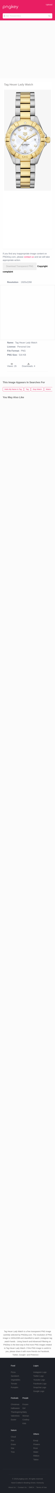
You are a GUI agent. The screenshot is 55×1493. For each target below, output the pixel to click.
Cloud (13, 1437)
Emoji (35, 1440)
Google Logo (38, 1391)
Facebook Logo (39, 1384)
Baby (24, 1412)
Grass (13, 1444)
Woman (25, 1416)
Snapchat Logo (39, 1387)
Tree (13, 1452)
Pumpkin (14, 1387)
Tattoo (35, 1459)
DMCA (31, 1487)
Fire (12, 1440)
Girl (23, 1408)
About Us (11, 1487)
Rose (35, 1448)
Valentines (15, 1416)
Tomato (14, 1384)
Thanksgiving (16, 1412)
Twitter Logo (38, 1376)
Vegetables (15, 1380)
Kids (24, 1423)
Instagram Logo (39, 1372)
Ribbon (36, 1456)
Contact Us (22, 1487)
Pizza (13, 1372)
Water (35, 1452)
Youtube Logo (39, 1380)
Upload (49, 4)
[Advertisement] (27, 49)
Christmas (15, 1404)
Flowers (36, 1444)
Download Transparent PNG (19, 266)
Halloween (15, 1408)
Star (12, 1448)
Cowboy (25, 1420)
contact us (29, 257)
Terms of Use (41, 1487)
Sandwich (15, 1376)
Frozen (25, 1404)
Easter (13, 1420)
